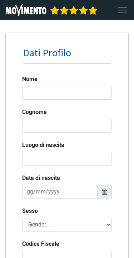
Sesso (30, 210)
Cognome (34, 112)
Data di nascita (41, 178)
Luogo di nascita (43, 145)
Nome (30, 79)
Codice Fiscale (40, 243)
